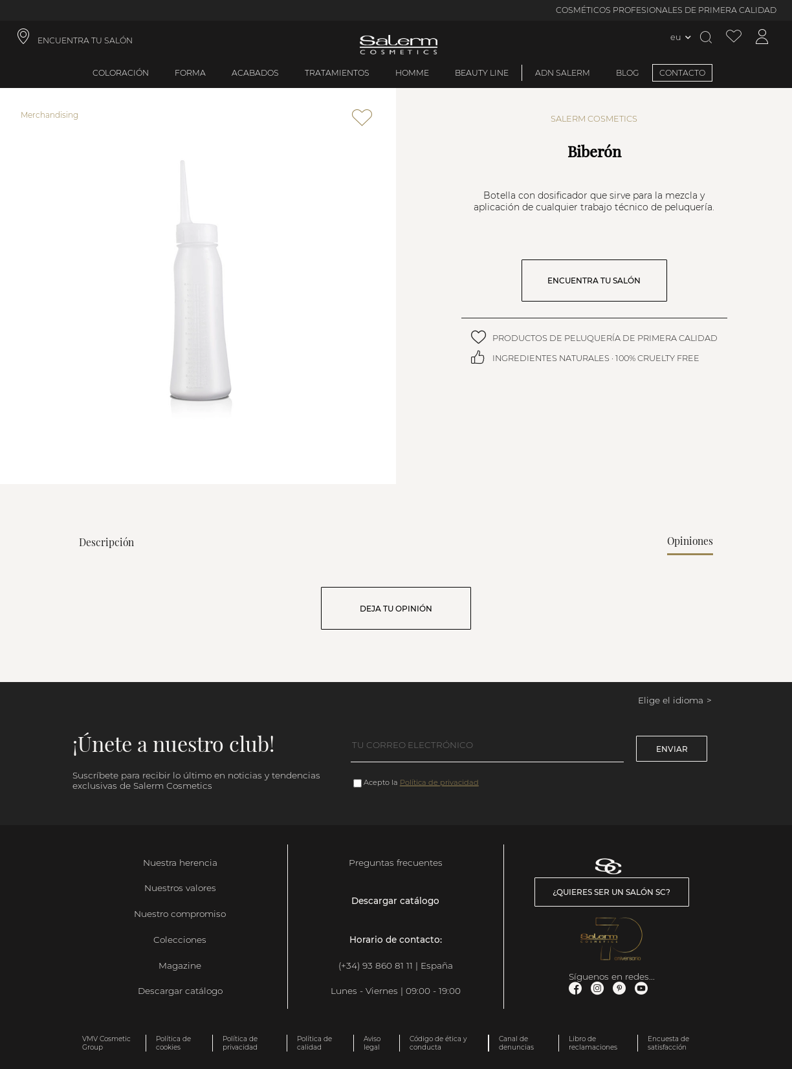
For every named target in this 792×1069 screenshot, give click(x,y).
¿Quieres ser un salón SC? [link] (611, 892)
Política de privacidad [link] (240, 1043)
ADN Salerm (562, 73)
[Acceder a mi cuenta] (762, 37)
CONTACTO (682, 73)
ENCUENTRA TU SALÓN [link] (85, 40)
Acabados (255, 73)
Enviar (672, 749)
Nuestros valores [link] (180, 888)
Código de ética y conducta (438, 1043)
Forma (190, 73)
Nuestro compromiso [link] (180, 914)
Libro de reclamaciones (593, 1043)
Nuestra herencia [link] (180, 862)
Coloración (121, 73)
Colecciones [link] (179, 939)
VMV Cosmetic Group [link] (106, 1043)
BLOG (627, 73)
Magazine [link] (180, 965)
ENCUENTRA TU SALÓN (594, 280)
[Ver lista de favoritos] (734, 37)
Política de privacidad (439, 782)
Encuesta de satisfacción (668, 1043)
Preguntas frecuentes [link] (396, 862)
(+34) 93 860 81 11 (375, 965)
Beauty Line (482, 73)
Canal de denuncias (516, 1043)
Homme (412, 73)
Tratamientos (337, 73)
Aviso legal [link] (372, 1043)
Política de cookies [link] (173, 1043)
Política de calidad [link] (314, 1043)
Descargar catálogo (180, 991)
